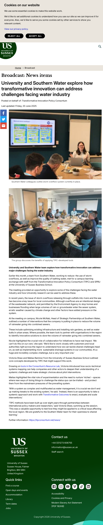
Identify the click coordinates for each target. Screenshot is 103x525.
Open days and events (17, 490)
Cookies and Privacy (62, 498)
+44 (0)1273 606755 (62, 442)
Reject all (14, 36)
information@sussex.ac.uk (65, 447)
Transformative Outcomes (56, 394)
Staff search (57, 451)
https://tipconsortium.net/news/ (44, 420)
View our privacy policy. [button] (16, 29)
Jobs (8, 508)
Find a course (12, 485)
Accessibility (58, 493)
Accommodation (14, 494)
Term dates (11, 503)
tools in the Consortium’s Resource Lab (40, 366)
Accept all (35, 36)
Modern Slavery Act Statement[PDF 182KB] (67, 504)
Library (9, 499)
